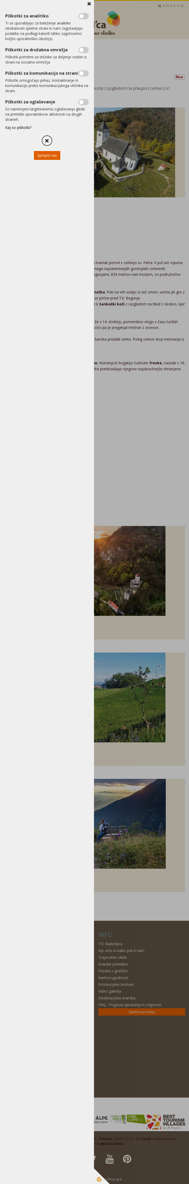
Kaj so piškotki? (18, 127)
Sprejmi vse (47, 155)
